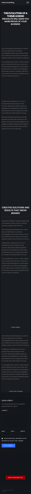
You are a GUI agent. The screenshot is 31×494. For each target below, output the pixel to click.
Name (3, 431)
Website (23, 431)
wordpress (20, 391)
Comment (5, 410)
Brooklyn (11, 391)
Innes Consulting (8, 2)
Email (13, 431)
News (15, 391)
